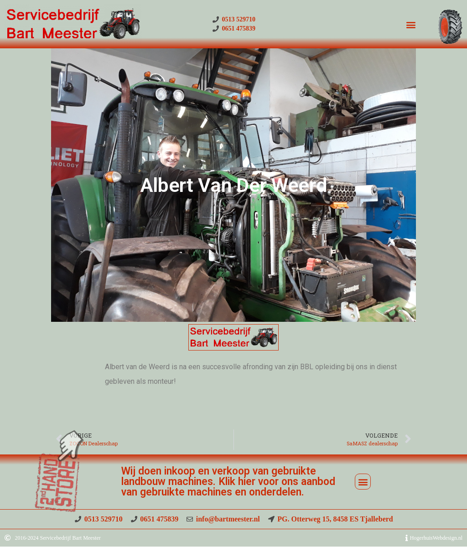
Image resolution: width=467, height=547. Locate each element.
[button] (410, 24)
